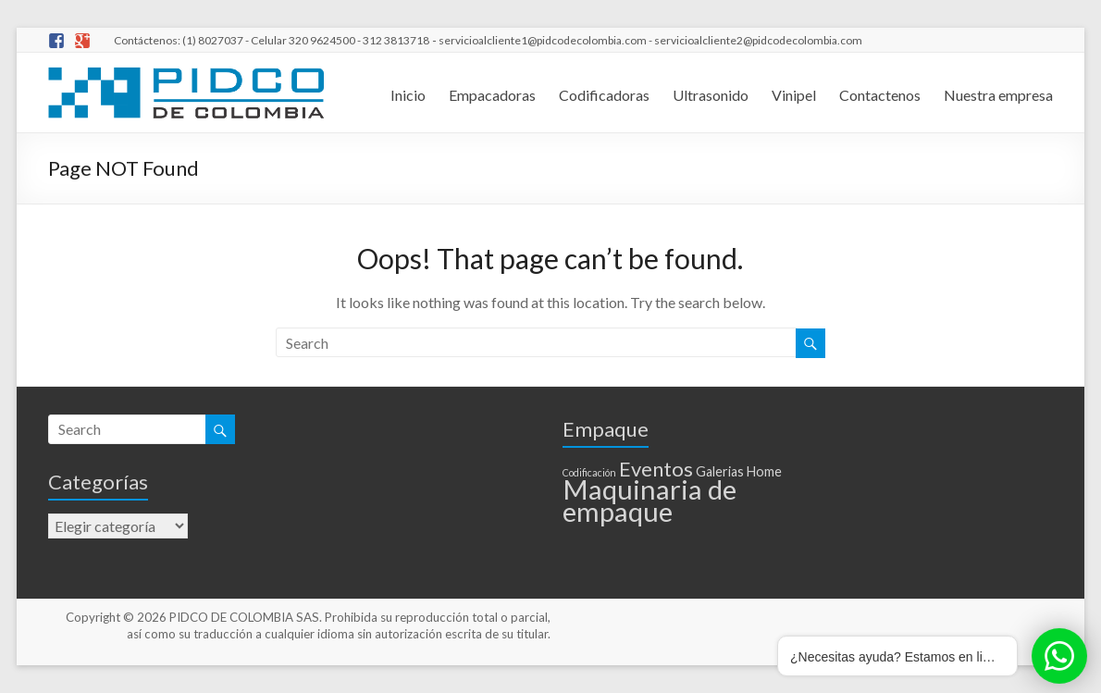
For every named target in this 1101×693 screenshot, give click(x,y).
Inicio (408, 95)
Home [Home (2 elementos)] (764, 471)
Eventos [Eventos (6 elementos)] (656, 468)
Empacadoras (492, 95)
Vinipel (794, 95)
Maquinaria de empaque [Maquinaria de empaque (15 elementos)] (649, 500)
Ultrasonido (710, 95)
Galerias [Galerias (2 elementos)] (720, 471)
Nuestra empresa (998, 95)
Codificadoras (604, 95)
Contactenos (880, 95)
